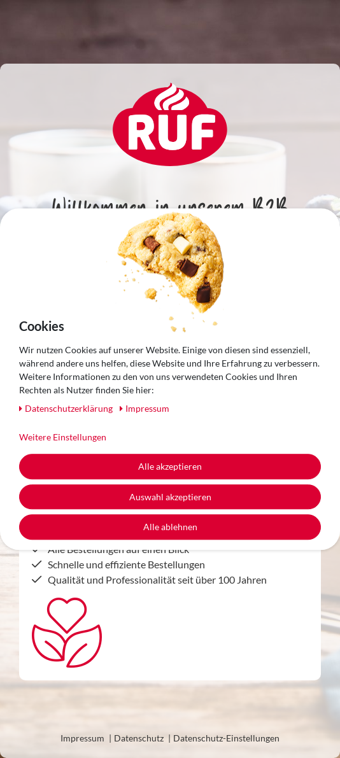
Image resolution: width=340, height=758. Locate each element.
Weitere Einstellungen (62, 437)
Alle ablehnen (170, 526)
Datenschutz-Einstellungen (226, 738)
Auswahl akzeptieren (170, 496)
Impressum (82, 738)
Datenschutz (139, 738)
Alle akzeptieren (170, 466)
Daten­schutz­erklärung (67, 408)
